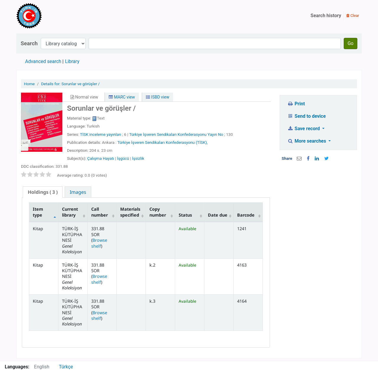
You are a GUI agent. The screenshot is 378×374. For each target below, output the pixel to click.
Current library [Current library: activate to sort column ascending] (70, 211)
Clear (352, 15)
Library (72, 61)
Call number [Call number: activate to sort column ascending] (99, 211)
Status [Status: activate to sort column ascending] (185, 215)
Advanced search (43, 61)
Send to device (306, 116)
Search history (326, 15)
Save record (304, 128)
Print (296, 104)
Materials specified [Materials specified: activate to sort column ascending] (130, 211)
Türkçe (66, 367)
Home (29, 83)
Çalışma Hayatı (100, 158)
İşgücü (123, 158)
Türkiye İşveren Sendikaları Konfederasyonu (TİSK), (162, 142)
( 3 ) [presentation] (43, 192)
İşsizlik (138, 158)
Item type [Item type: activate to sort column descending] (38, 211)
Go (350, 43)
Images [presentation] (78, 192)
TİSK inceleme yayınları (100, 134)
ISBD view (157, 97)
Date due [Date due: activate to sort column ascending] (217, 215)
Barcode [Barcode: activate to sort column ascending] (246, 215)
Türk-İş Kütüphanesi (46, 15)
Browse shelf (99, 243)
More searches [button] (307, 141)
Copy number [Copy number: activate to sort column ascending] (157, 211)
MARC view (122, 97)
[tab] (43, 192)
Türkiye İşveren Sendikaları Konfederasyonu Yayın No (176, 134)
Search (29, 43)
